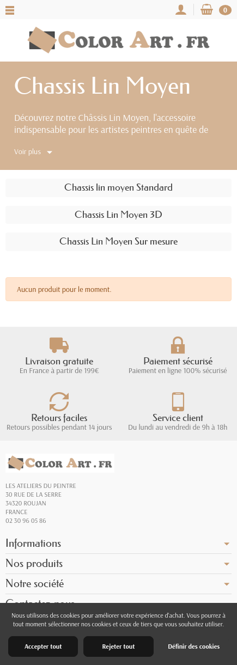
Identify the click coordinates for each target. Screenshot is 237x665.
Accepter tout (43, 646)
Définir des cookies (194, 646)
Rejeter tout (118, 646)
